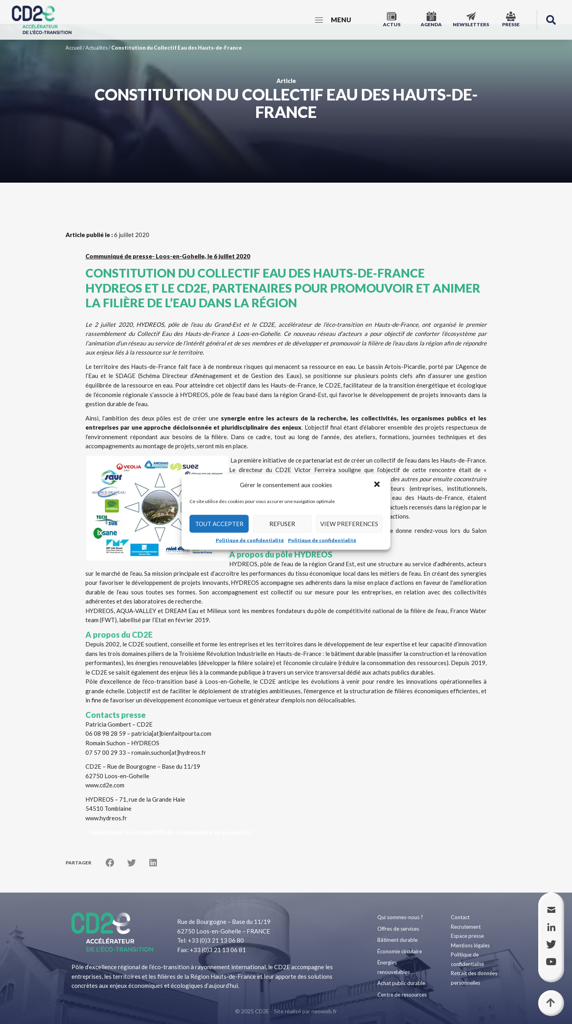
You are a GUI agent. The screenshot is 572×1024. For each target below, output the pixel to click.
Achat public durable (401, 983)
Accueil (74, 47)
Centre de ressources (402, 994)
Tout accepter (219, 523)
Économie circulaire (399, 951)
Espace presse (467, 936)
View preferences (349, 523)
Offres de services (398, 929)
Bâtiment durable (397, 940)
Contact (460, 917)
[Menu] (333, 20)
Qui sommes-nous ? (400, 917)
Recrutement (466, 927)
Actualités (96, 47)
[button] (378, 485)
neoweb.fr (324, 1011)
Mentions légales (470, 945)
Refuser (282, 523)
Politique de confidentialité (250, 540)
